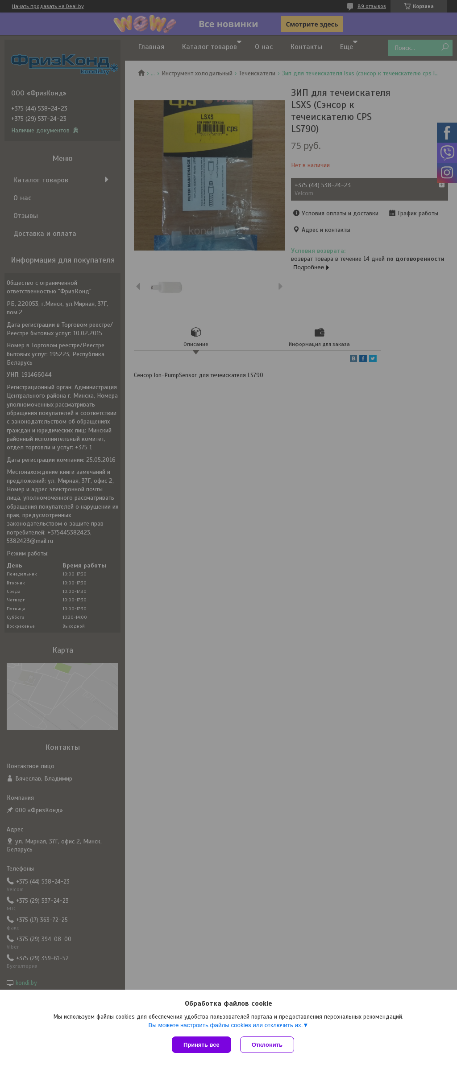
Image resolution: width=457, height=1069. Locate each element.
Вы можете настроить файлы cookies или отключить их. (225, 1025)
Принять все (201, 1044)
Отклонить (267, 1044)
